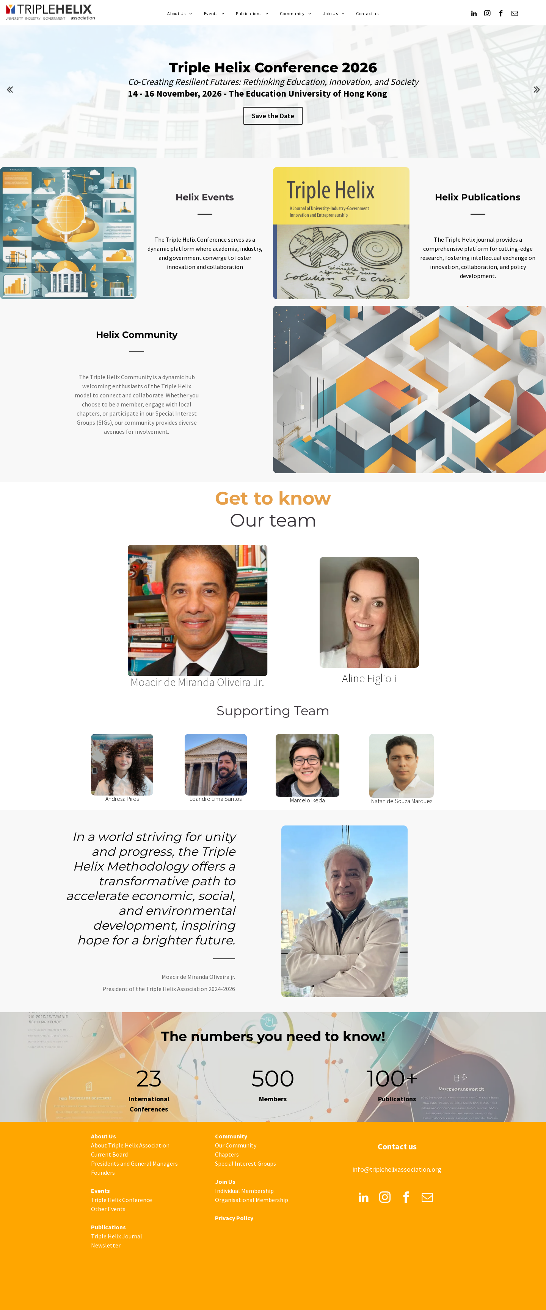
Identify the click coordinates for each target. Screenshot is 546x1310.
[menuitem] (180, 13)
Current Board (109, 1154)
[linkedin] (474, 14)
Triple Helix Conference (121, 1200)
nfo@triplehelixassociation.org (397, 1169)
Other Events (108, 1209)
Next (536, 89)
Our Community (235, 1145)
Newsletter (106, 1245)
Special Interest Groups (245, 1163)
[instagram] (487, 14)
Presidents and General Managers (134, 1163)
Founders (103, 1172)
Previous (9, 89)
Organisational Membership (251, 1200)
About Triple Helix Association (130, 1145)
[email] (514, 14)
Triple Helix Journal (116, 1236)
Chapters (227, 1154)
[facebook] (501, 14)
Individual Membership (244, 1190)
